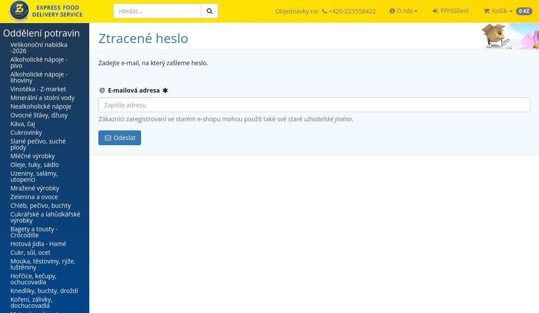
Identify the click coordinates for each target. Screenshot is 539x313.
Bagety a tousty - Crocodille (33, 232)
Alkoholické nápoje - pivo (38, 62)
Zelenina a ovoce (34, 197)
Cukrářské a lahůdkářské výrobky (45, 217)
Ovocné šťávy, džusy (38, 115)
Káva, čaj (22, 124)
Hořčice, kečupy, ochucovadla (33, 279)
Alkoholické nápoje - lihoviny (38, 77)
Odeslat (119, 137)
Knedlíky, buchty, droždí (44, 290)
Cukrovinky (26, 132)
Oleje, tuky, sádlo (34, 164)
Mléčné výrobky (32, 156)
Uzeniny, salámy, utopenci (34, 176)
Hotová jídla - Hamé (38, 244)
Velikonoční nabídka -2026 (38, 47)
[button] (403, 11)
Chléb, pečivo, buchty (40, 205)
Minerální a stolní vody (42, 97)
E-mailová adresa (133, 90)
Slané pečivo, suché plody (38, 144)
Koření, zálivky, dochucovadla (31, 302)
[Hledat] (157, 10)
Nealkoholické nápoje (40, 106)
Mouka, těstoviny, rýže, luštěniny (42, 264)
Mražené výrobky (34, 188)
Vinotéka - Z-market (38, 89)
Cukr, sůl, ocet (30, 252)
